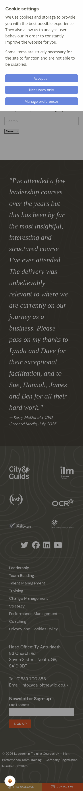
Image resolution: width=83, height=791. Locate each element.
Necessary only (41, 89)
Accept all (41, 78)
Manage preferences (41, 101)
